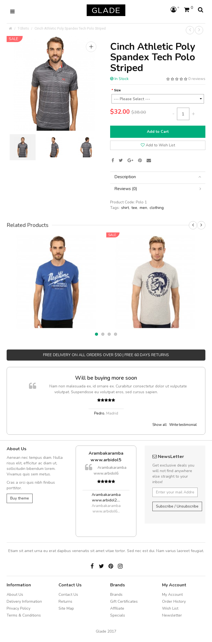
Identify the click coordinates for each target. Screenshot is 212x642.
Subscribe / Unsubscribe (177, 506)
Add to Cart (158, 131)
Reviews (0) (157, 189)
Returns (65, 601)
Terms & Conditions (24, 615)
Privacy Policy (18, 608)
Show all (159, 424)
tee (134, 207)
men (143, 207)
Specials (117, 615)
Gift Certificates (124, 601)
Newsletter (172, 615)
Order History (174, 601)
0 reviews (196, 78)
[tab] (157, 177)
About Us (15, 594)
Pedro (99, 413)
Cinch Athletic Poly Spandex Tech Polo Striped (70, 28)
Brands (116, 594)
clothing (157, 207)
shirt (125, 207)
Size (117, 90)
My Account (172, 594)
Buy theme (19, 498)
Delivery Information (24, 601)
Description (157, 177)
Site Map (66, 608)
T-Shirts (23, 28)
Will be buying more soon (106, 378)
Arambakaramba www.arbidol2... (106, 497)
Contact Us (68, 594)
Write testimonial (183, 424)
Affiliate (117, 608)
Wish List (170, 608)
